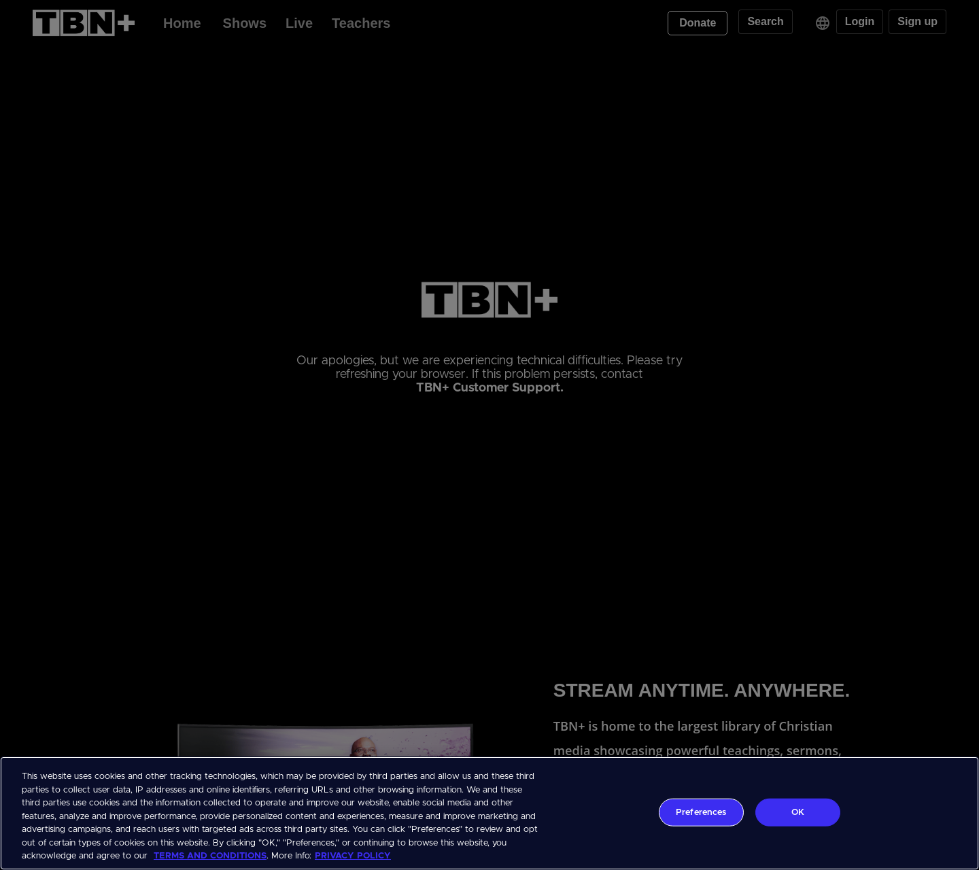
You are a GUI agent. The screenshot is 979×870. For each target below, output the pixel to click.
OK (797, 811)
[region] (489, 813)
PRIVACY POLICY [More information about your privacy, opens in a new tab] (353, 856)
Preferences (701, 811)
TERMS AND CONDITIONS (210, 856)
